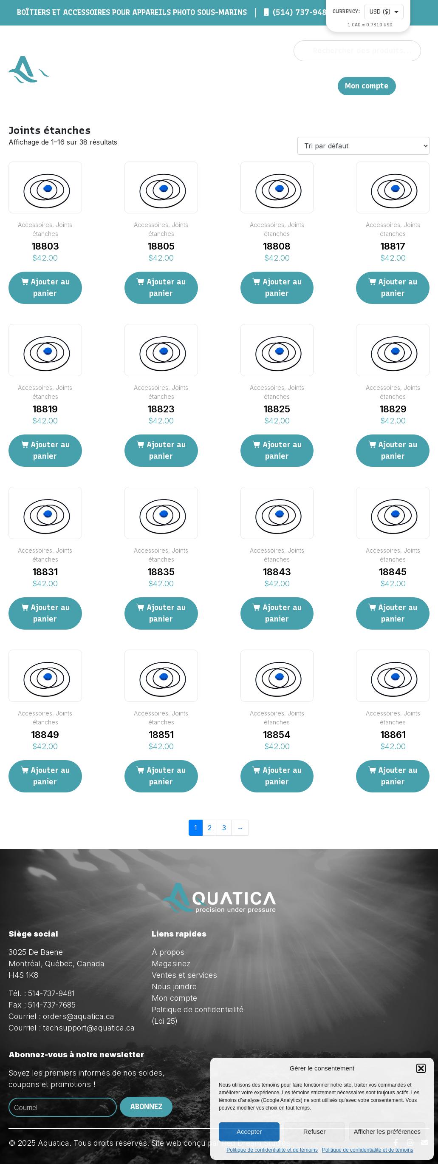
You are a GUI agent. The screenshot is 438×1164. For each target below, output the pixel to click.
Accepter (249, 1131)
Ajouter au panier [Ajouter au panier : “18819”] (50, 450)
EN (385, 76)
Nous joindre (351, 76)
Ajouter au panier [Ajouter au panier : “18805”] (166, 287)
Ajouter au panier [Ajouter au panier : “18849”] (50, 776)
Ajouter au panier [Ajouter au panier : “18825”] (282, 450)
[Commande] (363, 146)
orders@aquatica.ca (78, 1016)
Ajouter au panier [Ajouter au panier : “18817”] (397, 287)
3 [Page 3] (224, 827)
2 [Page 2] (210, 827)
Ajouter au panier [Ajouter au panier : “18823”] (166, 450)
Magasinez (251, 76)
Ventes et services (184, 975)
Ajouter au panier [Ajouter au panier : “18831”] (50, 613)
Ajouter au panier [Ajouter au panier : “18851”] (166, 776)
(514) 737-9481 (302, 12)
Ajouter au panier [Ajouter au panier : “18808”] (282, 287)
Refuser (314, 1131)
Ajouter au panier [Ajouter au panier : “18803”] (50, 287)
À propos (197, 76)
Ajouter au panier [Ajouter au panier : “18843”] (282, 613)
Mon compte (367, 86)
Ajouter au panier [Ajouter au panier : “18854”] (282, 776)
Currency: (346, 11)
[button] (421, 1068)
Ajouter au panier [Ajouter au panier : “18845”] (397, 613)
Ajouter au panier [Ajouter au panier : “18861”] (397, 776)
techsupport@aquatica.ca (89, 1027)
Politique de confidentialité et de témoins (272, 1150)
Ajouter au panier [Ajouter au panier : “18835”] (166, 613)
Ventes (302, 76)
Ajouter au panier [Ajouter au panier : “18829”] (397, 450)
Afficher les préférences (387, 1131)
